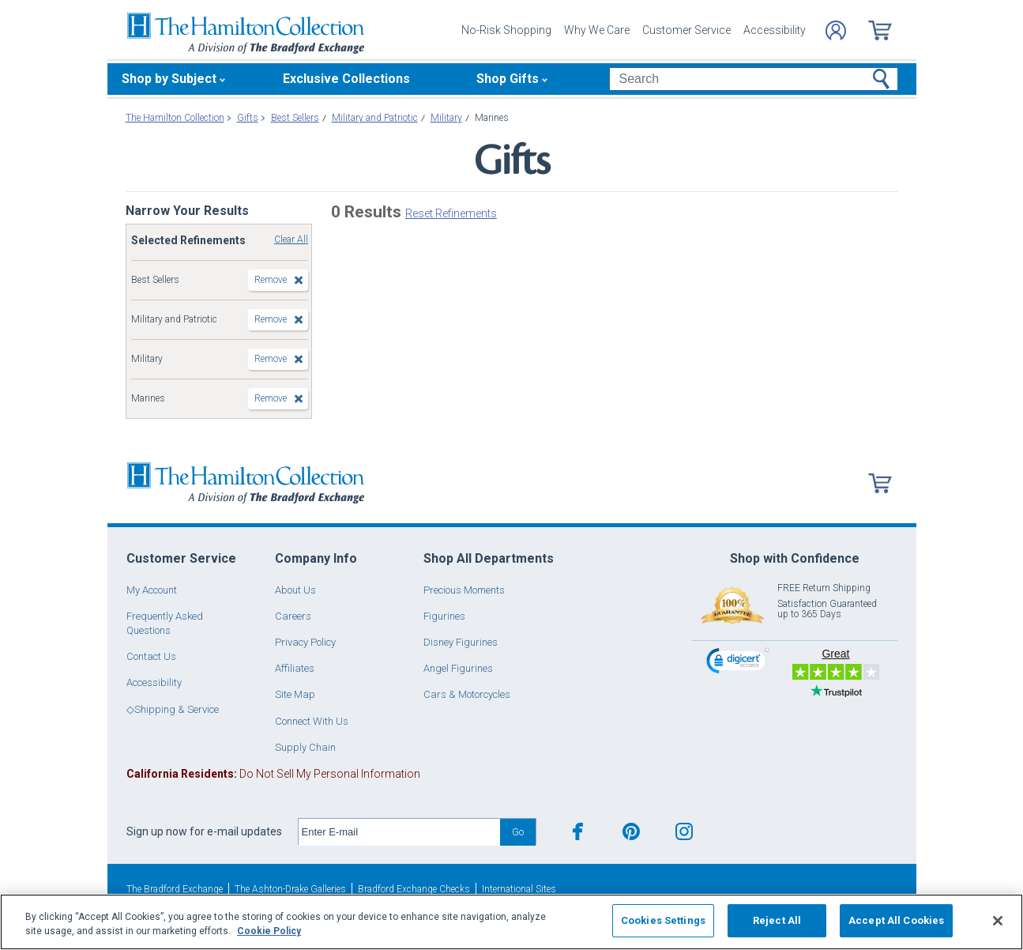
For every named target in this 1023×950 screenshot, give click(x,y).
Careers (293, 616)
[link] (737, 662)
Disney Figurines (460, 642)
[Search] (753, 79)
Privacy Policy (305, 642)
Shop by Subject (169, 78)
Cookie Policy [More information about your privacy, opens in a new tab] (269, 931)
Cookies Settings (663, 920)
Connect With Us (311, 721)
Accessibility (774, 30)
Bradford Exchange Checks (414, 889)
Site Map (295, 694)
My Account (151, 590)
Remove (270, 279)
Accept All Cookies (896, 920)
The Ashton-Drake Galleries (290, 889)
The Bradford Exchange (174, 889)
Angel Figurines (458, 668)
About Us (295, 590)
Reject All (777, 920)
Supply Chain (305, 747)
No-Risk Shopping (506, 30)
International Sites (519, 889)
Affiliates (294, 668)
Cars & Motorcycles (466, 694)
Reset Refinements (451, 213)
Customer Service (686, 30)
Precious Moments (464, 590)
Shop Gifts (507, 78)
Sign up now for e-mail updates (204, 831)
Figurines (444, 616)
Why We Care (597, 30)
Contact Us (151, 656)
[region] (511, 922)
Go (518, 832)
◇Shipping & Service (172, 709)
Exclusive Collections (346, 78)
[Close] (997, 920)
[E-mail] (399, 832)
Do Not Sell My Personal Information (273, 773)
